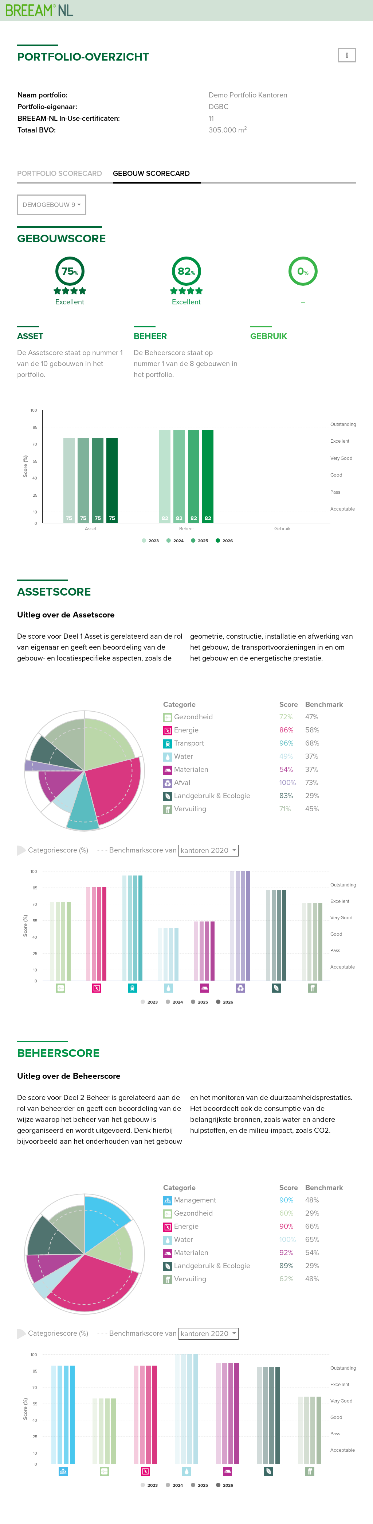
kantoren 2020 (205, 850)
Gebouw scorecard (151, 173)
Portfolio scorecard (59, 173)
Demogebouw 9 (49, 205)
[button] (347, 55)
